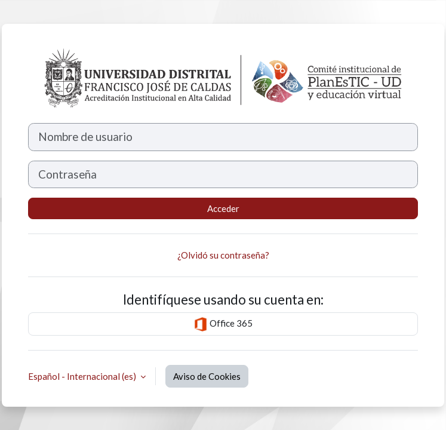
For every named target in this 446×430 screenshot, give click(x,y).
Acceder (223, 208)
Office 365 (223, 324)
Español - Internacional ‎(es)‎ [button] (83, 376)
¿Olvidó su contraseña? (223, 255)
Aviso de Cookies (207, 376)
